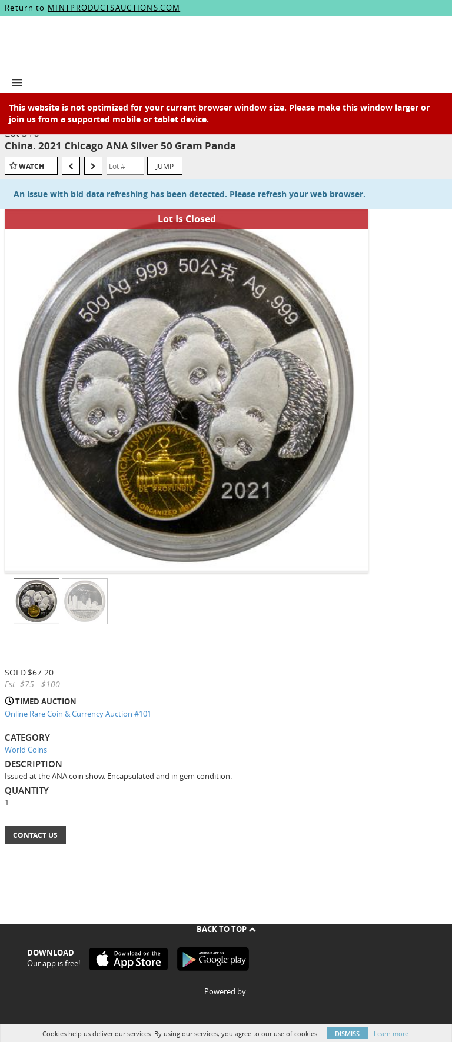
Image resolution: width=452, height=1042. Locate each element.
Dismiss (347, 1033)
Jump (165, 166)
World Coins (26, 749)
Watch (31, 166)
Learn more (391, 1033)
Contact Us (35, 835)
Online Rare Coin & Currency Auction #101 (78, 713)
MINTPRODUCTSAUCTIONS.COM (114, 7)
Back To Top (226, 929)
